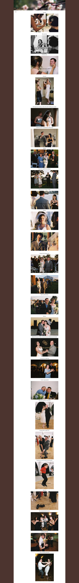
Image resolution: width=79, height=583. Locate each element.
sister (42, 430)
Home (16, 11)
